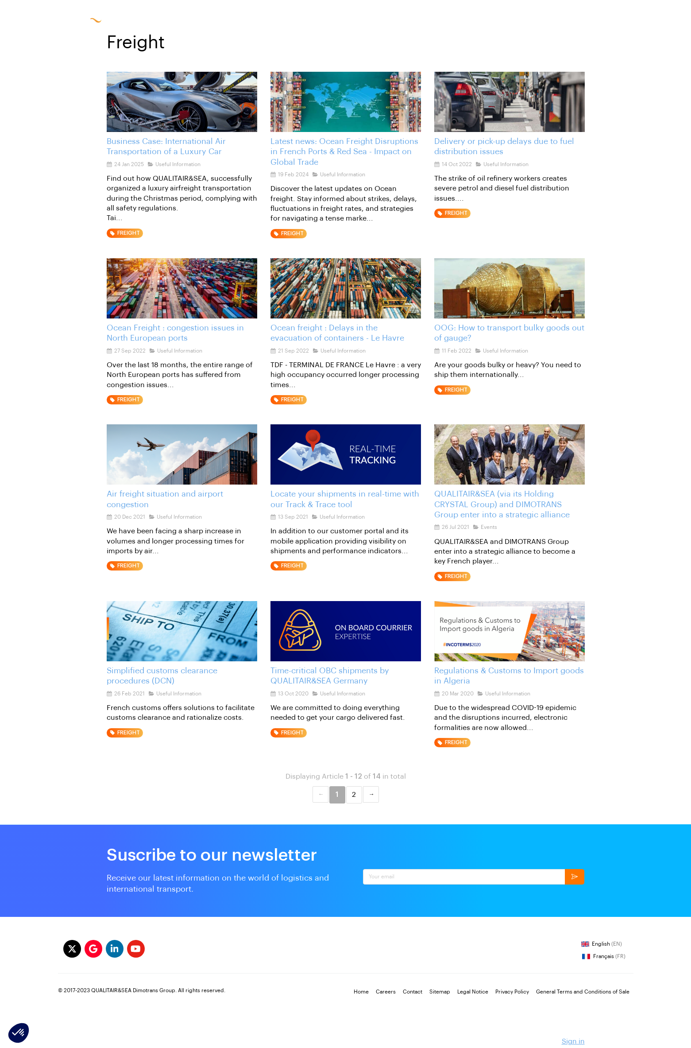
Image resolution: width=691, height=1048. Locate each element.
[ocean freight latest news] (345, 102)
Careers (451, 19)
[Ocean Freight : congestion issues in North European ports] (182, 288)
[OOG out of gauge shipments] (509, 288)
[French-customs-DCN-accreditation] (182, 631)
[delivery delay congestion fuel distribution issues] (509, 102)
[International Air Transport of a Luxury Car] (182, 102)
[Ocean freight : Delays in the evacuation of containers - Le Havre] (345, 288)
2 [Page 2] (354, 794)
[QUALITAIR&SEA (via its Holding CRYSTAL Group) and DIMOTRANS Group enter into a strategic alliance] (509, 454)
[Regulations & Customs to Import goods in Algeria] (509, 631)
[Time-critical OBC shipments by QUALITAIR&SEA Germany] (345, 631)
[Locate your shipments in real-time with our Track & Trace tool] (345, 454)
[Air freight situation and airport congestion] (182, 454)
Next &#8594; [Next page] (371, 794)
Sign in (573, 1041)
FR (526, 19)
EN (542, 19)
